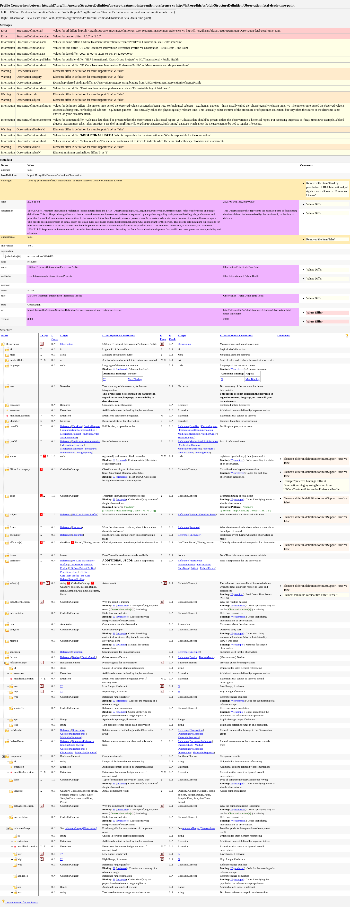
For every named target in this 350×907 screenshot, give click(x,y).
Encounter (77, 534)
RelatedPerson (208, 568)
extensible (122, 605)
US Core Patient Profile (84, 514)
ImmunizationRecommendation (78, 429)
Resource (77, 527)
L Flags (44, 335)
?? (114, 368)
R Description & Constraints (236, 335)
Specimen (77, 651)
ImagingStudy (84, 452)
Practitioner (196, 560)
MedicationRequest (70, 433)
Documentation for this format (19, 902)
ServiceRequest (68, 437)
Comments (283, 335)
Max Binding (135, 379)
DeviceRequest (92, 426)
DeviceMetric (88, 657)
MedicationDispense (72, 444)
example (121, 499)
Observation (66, 343)
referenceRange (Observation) (81, 828)
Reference (65, 426)
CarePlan (77, 426)
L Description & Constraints (118, 335)
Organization (204, 564)
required (121, 459)
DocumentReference (83, 741)
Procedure (90, 448)
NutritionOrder (91, 433)
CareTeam (183, 568)
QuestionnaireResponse (73, 733)
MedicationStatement (71, 448)
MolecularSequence (70, 737)
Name (4, 335)
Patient (194, 568)
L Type (64, 335)
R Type (182, 335)
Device (75, 657)
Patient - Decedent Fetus (203, 514)
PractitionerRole (69, 571)
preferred (122, 368)
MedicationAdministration (86, 441)
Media (80, 744)
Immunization (67, 452)
